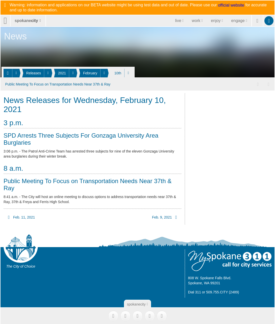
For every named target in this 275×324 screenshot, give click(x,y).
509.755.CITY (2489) (222, 292)
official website (231, 5)
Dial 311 (194, 292)
